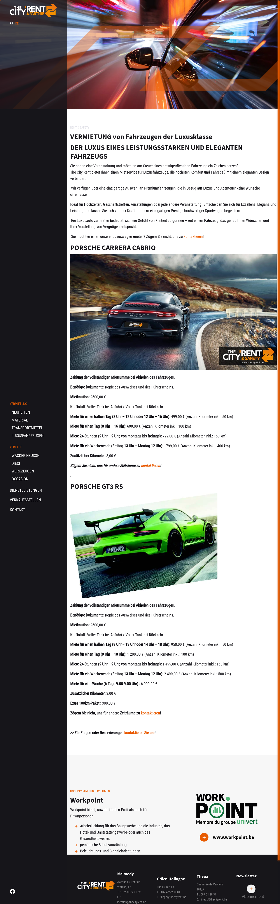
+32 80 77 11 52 (131, 892)
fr (12, 23)
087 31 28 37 (208, 894)
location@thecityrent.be (131, 902)
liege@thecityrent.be (173, 897)
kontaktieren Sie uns (139, 732)
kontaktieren (193, 236)
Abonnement (253, 892)
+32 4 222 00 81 (170, 892)
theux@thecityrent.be (214, 899)
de (17, 23)
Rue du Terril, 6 (166, 887)
